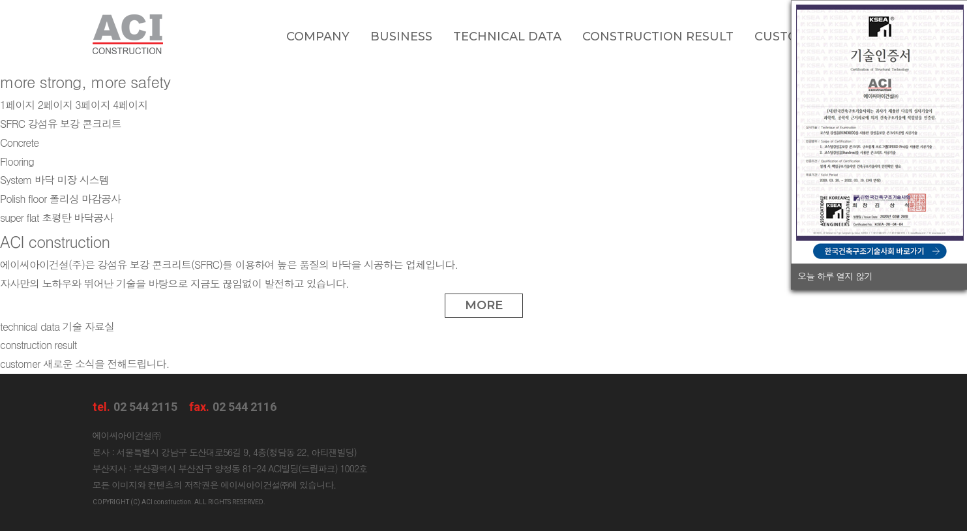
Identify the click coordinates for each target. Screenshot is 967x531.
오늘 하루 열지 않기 (834, 275)
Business (401, 36)
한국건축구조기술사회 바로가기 (880, 251)
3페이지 (92, 104)
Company (318, 36)
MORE (484, 305)
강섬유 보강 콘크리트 (60, 123)
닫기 (953, 276)
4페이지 (130, 104)
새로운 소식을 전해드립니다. (84, 363)
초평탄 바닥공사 (56, 217)
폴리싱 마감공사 (60, 198)
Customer (790, 36)
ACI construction (128, 34)
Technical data (507, 36)
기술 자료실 (57, 326)
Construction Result (658, 36)
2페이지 (55, 104)
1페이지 (17, 104)
